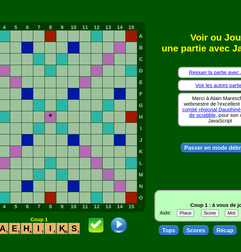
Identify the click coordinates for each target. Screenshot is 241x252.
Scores (195, 230)
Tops (168, 230)
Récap (224, 230)
